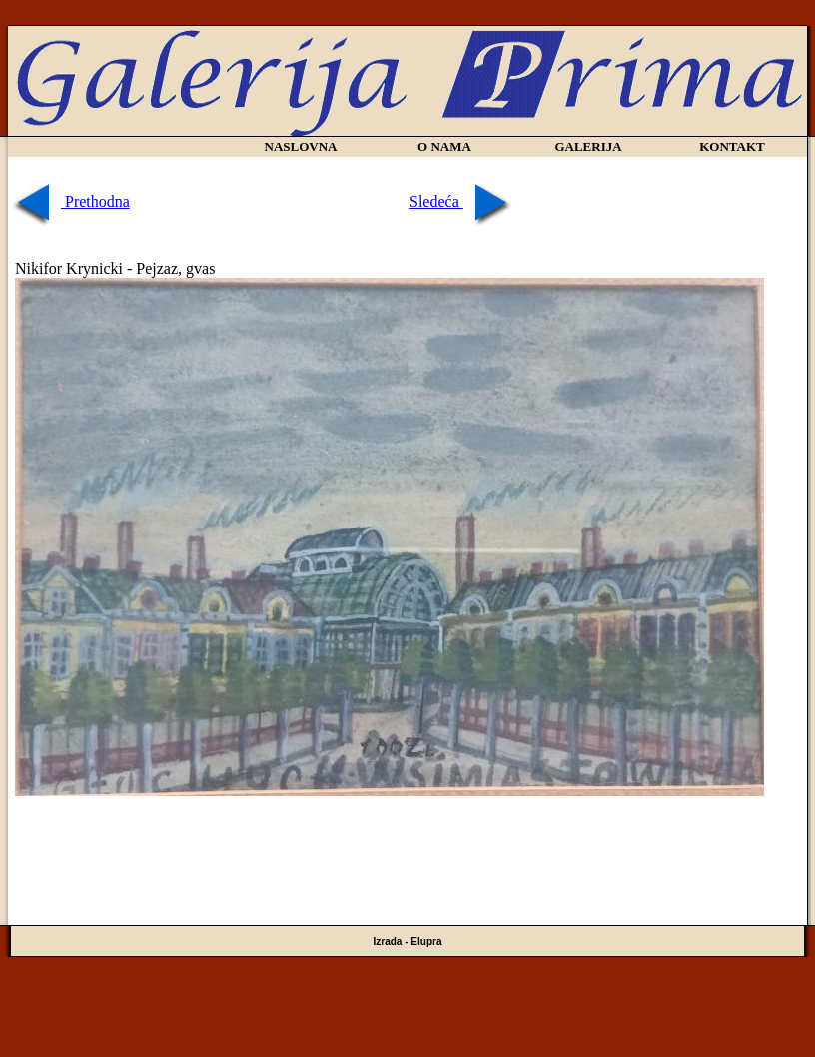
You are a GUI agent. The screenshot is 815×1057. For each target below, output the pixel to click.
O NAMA (444, 146)
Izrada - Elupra (408, 941)
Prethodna (70, 201)
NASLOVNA (301, 146)
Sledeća (461, 201)
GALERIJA (587, 146)
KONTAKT (732, 146)
